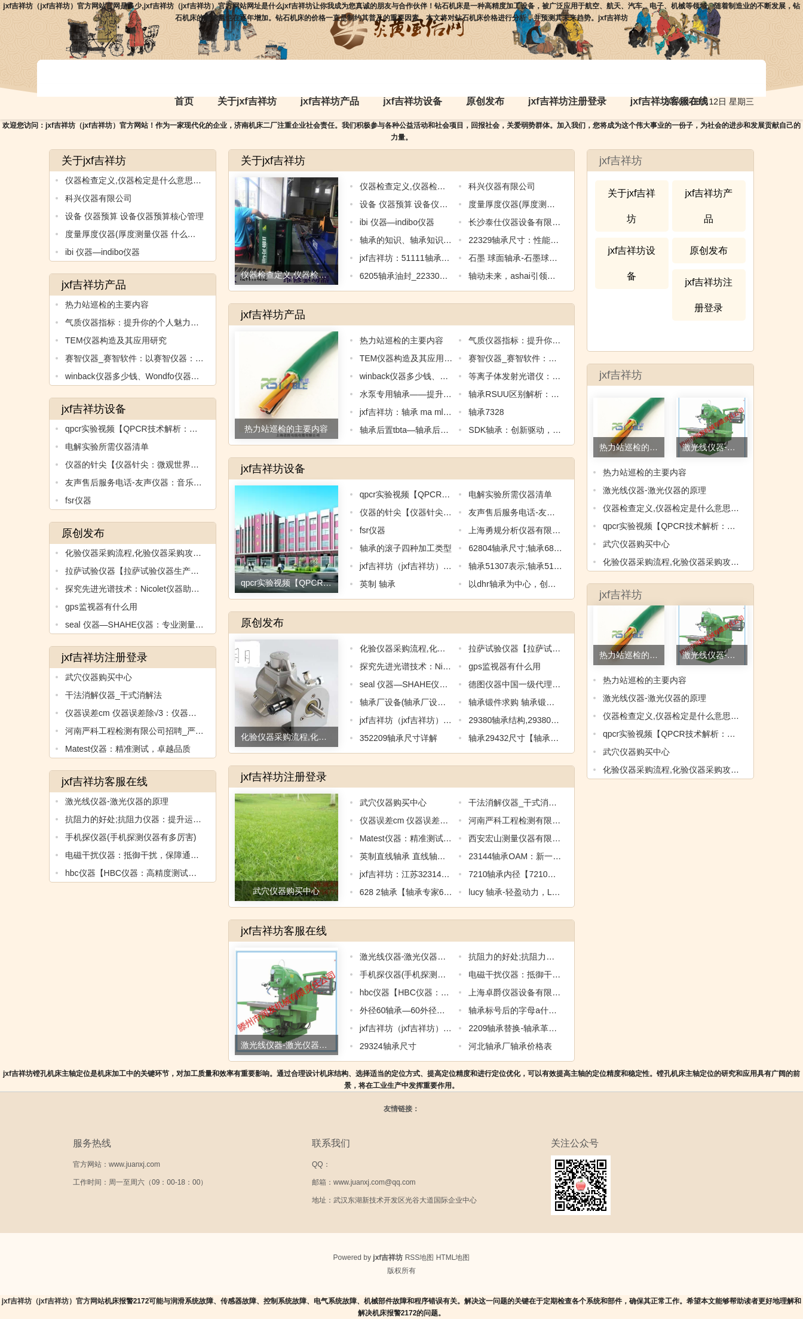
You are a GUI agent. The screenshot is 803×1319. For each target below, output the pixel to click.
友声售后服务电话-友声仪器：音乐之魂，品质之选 (158, 482)
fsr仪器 (78, 500)
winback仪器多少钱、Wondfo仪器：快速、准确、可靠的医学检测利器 (195, 376)
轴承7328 (486, 412)
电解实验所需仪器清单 (107, 446)
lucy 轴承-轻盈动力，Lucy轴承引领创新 (541, 892)
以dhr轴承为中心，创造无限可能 (528, 584)
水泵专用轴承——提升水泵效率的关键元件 (439, 394)
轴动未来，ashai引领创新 (515, 276)
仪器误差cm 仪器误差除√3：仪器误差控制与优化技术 (164, 713)
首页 (184, 101)
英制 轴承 (378, 584)
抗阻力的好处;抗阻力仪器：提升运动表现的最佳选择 (162, 819)
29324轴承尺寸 (388, 1046)
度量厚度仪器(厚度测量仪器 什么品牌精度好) (148, 234)
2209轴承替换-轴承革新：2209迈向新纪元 (547, 1028)
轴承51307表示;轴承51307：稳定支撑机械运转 (555, 566)
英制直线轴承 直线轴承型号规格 (419, 856)
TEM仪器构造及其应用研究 (116, 340)
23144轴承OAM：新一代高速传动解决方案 (548, 856)
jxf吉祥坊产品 (330, 101)
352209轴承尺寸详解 (399, 738)
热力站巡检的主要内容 (107, 304)
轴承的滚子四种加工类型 (406, 548)
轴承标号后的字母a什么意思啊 (525, 1010)
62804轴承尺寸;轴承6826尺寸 (524, 548)
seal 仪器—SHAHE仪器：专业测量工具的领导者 (155, 624)
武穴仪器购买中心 (98, 677)
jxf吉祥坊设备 (412, 101)
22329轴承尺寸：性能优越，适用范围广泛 (547, 240)
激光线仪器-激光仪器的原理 (116, 801)
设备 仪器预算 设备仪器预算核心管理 (134, 216)
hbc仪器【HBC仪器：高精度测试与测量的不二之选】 (164, 873)
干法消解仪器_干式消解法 (113, 695)
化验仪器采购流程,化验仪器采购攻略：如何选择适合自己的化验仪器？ (196, 553)
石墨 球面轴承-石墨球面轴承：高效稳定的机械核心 (563, 258)
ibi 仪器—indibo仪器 (102, 252)
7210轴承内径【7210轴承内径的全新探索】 (549, 874)
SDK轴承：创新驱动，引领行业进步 (535, 430)
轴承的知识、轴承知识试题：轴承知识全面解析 (447, 240)
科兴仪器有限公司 (98, 198)
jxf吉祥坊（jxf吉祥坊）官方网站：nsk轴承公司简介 (454, 1028)
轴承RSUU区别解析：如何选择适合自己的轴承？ (559, 394)
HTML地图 (453, 1257)
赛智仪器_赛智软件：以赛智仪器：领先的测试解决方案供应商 (180, 358)
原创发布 (485, 101)
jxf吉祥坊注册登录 (567, 101)
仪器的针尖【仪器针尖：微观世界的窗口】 (144, 464)
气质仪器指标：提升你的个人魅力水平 (136, 322)
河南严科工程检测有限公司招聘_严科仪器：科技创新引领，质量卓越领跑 (201, 731)
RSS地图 (419, 1257)
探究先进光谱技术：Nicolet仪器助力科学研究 (149, 589)
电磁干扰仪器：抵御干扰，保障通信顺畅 (140, 855)
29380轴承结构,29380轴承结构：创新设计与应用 (559, 720)
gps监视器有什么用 (101, 606)
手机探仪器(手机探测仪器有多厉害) (130, 837)
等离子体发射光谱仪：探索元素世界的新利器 (552, 376)
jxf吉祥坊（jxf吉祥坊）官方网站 (53, 1301)
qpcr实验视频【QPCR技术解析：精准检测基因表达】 (165, 428)
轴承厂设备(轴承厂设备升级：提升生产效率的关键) (454, 702)
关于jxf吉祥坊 (247, 101)
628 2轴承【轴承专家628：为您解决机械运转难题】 (456, 892)
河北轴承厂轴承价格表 (510, 1046)
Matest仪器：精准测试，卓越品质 (128, 749)
